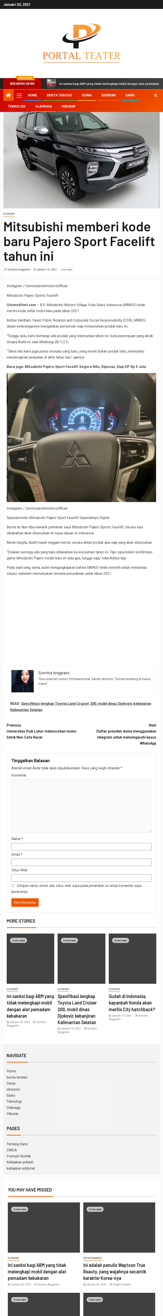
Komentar (18, 775)
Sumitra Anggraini (18, 269)
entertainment (92, 1258)
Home (32, 95)
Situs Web (19, 870)
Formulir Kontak (19, 1156)
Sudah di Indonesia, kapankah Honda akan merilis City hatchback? (132, 1002)
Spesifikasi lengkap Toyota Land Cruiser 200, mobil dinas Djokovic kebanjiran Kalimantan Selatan (77, 1009)
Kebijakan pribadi (20, 1162)
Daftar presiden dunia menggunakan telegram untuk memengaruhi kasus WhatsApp (119, 734)
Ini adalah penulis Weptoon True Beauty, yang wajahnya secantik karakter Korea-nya (114, 1271)
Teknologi (16, 106)
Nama (17, 839)
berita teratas (59, 95)
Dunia (87, 95)
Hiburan (68, 106)
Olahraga (43, 106)
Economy (9, 214)
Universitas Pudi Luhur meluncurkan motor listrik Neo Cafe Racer (44, 730)
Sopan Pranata (122, 1284)
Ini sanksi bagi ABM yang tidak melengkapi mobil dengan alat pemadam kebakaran (37, 1271)
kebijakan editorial (21, 1168)
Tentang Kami (17, 1144)
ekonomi (108, 95)
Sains (130, 95)
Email (16, 854)
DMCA (12, 1150)
